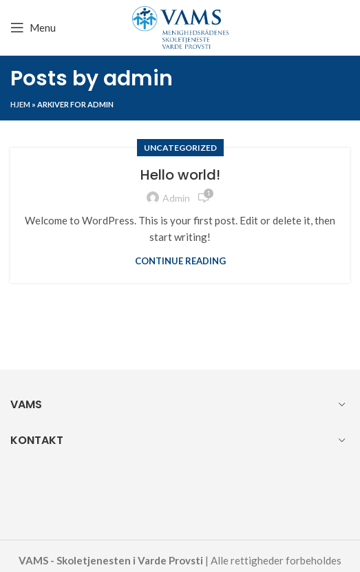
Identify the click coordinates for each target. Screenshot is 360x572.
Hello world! (180, 174)
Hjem (20, 104)
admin (138, 78)
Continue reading (180, 261)
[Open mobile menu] (33, 27)
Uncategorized (180, 147)
